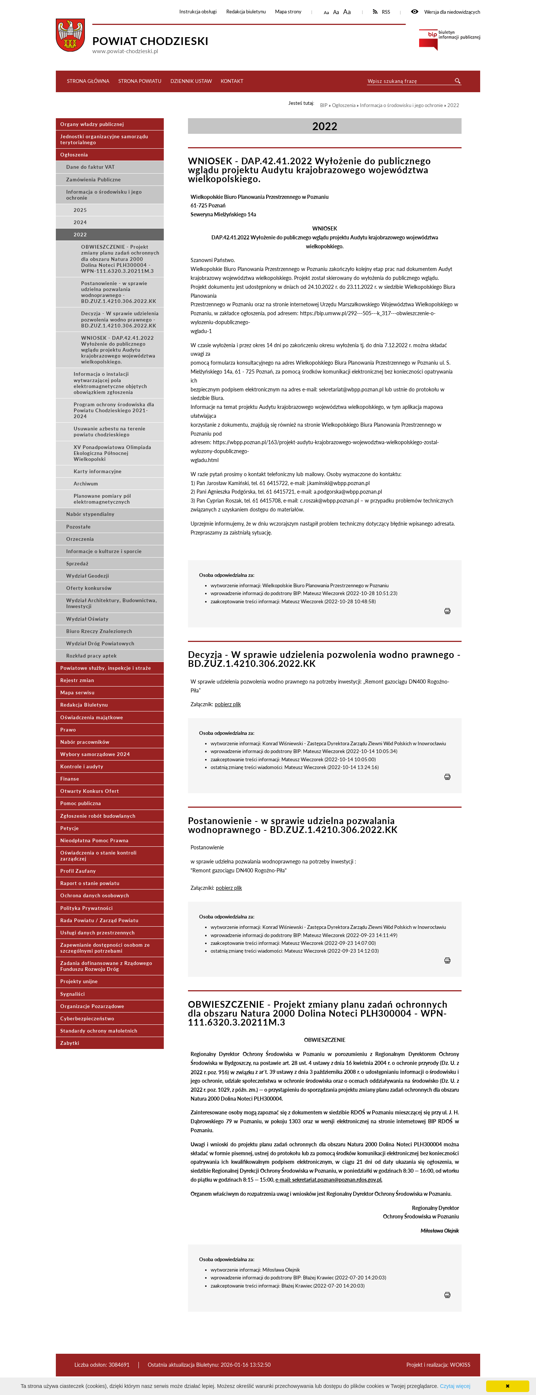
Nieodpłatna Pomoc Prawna (94, 840)
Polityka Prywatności (86, 908)
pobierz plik (228, 704)
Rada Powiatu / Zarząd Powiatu (99, 920)
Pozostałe (78, 527)
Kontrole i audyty (81, 766)
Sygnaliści (72, 994)
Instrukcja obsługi (198, 11)
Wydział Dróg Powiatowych (100, 643)
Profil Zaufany (78, 871)
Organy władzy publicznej (92, 124)
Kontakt (232, 81)
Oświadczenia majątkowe (91, 717)
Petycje (69, 828)
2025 (80, 210)
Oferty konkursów (89, 588)
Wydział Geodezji (87, 576)
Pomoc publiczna (80, 803)
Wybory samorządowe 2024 (95, 754)
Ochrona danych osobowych (94, 895)
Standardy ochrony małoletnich (98, 1031)
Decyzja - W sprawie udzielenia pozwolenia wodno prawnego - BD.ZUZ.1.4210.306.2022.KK (120, 319)
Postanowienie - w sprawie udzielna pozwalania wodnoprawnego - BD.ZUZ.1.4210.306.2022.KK (118, 292)
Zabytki (69, 1043)
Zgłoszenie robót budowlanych (97, 816)
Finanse (69, 779)
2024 (80, 222)
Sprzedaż (77, 563)
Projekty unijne (79, 981)
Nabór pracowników (84, 742)
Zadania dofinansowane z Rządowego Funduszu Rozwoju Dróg (106, 966)
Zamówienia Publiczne (93, 180)
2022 (80, 235)
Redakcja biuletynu (246, 11)
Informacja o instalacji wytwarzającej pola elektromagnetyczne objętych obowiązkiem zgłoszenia (110, 383)
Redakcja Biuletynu (84, 705)
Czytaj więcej (455, 1386)
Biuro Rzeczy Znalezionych (99, 631)
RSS (381, 12)
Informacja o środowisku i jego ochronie (104, 195)
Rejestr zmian (77, 680)
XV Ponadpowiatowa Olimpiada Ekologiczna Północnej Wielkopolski (112, 453)
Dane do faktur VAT (90, 167)
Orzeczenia (80, 539)
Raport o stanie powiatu (89, 883)
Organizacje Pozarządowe (92, 1006)
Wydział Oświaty (87, 619)
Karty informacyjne (98, 471)
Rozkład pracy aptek (91, 656)
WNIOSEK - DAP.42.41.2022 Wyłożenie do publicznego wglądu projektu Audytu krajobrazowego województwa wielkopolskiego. (118, 350)
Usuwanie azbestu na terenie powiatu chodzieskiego (110, 431)
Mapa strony (288, 11)
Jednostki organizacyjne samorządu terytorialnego (104, 139)
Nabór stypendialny (90, 514)
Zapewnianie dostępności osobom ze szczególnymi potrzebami (105, 948)
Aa (326, 12)
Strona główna (88, 81)
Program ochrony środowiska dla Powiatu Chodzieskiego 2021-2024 (114, 410)
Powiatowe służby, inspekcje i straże (105, 668)
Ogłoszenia (74, 155)
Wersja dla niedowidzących (445, 12)
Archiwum (86, 484)
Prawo (68, 730)
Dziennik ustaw (191, 81)
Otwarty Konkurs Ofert (89, 791)
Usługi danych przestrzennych (97, 933)
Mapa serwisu (77, 692)
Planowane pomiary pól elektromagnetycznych (102, 499)
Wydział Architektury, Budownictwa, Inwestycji (111, 603)
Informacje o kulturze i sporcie (104, 551)
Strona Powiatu (140, 81)
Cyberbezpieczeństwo (87, 1018)
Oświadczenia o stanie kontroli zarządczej (98, 856)
